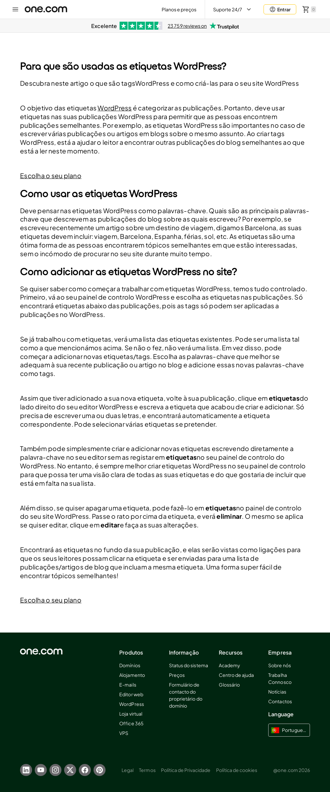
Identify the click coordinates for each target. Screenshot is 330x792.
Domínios (129, 665)
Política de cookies (237, 770)
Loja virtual (130, 714)
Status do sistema (188, 665)
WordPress (115, 108)
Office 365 (131, 723)
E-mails (127, 685)
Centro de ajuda (236, 675)
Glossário (229, 685)
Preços (177, 675)
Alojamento (132, 675)
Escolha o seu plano (50, 175)
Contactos (280, 701)
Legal (128, 770)
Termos (147, 770)
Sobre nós (279, 665)
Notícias (277, 692)
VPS (123, 733)
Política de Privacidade (186, 770)
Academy (229, 665)
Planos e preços (179, 9)
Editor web (131, 694)
